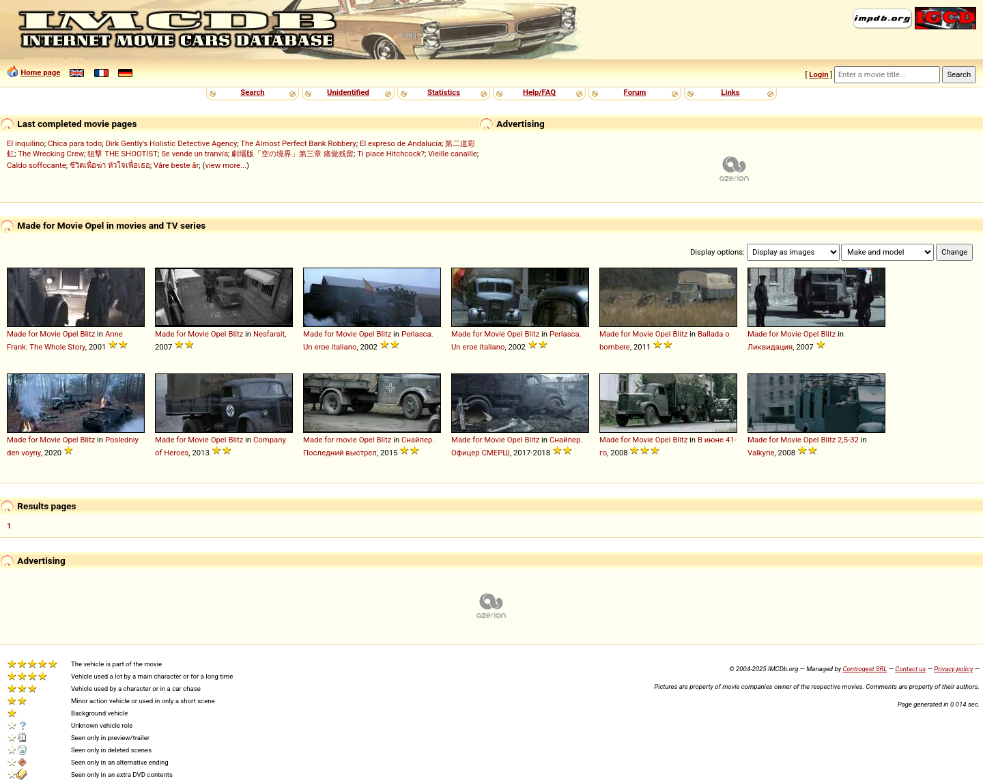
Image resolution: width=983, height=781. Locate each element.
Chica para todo (75, 143)
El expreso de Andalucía (401, 143)
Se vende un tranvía (194, 153)
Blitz (87, 334)
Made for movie (330, 439)
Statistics (443, 92)
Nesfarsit (269, 334)
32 (854, 439)
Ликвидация (770, 347)
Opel (71, 334)
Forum (635, 92)
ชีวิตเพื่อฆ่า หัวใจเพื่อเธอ (110, 165)
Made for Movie (34, 334)
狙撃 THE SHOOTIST (122, 153)
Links (730, 92)
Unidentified (348, 92)
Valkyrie (761, 452)
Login (818, 74)
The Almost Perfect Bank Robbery (298, 143)
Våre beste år (176, 165)
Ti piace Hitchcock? (390, 153)
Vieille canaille (452, 153)
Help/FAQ (539, 92)
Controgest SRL (864, 668)
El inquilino (25, 143)
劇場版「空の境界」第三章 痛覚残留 (292, 153)
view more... (225, 165)
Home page (40, 72)
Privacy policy (953, 668)
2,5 (843, 439)
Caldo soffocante (36, 165)
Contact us (910, 668)
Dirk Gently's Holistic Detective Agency (171, 143)
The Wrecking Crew (51, 153)
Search (252, 92)
